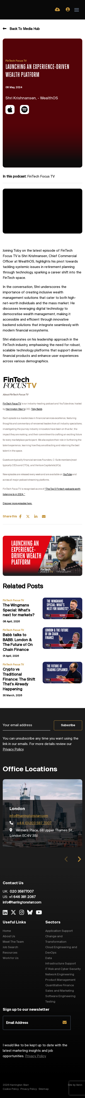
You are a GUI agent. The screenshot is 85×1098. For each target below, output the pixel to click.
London (17, 809)
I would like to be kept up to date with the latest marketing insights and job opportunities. (35, 1051)
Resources (10, 952)
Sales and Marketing (59, 991)
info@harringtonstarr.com (29, 816)
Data (48, 958)
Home (7, 931)
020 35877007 (21, 891)
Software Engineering (60, 996)
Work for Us (11, 958)
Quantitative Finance (59, 985)
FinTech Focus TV (16, 61)
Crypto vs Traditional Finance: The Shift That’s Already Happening (19, 679)
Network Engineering (59, 974)
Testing (50, 1001)
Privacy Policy (13, 749)
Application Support (59, 931)
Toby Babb (36, 409)
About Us (9, 936)
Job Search (10, 947)
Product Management (60, 980)
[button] (79, 859)
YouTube (67, 474)
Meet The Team (13, 942)
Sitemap (44, 1089)
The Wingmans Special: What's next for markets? (18, 610)
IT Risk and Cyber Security (62, 969)
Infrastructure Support (60, 963)
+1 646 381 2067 (22, 897)
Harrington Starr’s (15, 409)
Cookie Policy (11, 1089)
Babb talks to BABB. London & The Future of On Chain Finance (18, 642)
